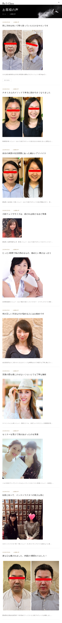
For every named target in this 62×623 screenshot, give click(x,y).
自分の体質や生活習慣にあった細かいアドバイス (24, 153)
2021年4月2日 (6, 150)
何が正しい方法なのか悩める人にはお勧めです (23, 314)
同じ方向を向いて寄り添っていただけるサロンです (25, 26)
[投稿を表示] (22, 50)
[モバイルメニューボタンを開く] (59, 2)
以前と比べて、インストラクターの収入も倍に (23, 495)
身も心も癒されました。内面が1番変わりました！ (24, 556)
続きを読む (7, 80)
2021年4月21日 (6, 22)
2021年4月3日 (6, 89)
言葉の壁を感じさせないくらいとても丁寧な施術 (24, 374)
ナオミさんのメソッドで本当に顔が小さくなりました (26, 93)
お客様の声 (16, 22)
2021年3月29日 (6, 210)
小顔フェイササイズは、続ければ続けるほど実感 (24, 214)
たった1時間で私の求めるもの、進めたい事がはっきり (26, 253)
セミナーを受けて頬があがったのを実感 (20, 434)
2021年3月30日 (6, 552)
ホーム (4, 14)
